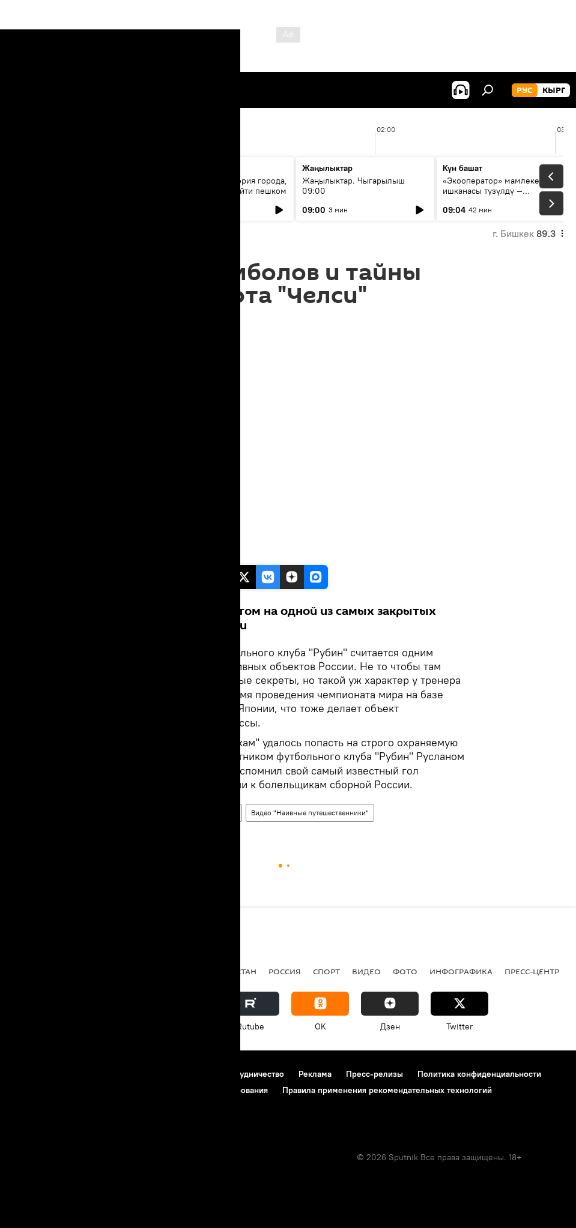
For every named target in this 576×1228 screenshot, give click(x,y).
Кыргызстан (39, 971)
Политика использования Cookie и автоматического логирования (140, 1090)
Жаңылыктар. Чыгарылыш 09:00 (353, 185)
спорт (326, 971)
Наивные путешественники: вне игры (175, 812)
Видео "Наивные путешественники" (310, 812)
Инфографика (461, 971)
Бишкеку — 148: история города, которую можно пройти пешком (224, 185)
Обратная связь (43, 1106)
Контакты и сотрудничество (230, 1073)
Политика (101, 971)
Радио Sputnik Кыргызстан (196, 971)
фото (405, 971)
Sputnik (128, 552)
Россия (284, 971)
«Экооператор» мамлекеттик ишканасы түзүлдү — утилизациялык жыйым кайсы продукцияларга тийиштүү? (501, 196)
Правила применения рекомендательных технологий (387, 1090)
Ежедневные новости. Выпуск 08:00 (79, 185)
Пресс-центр (532, 971)
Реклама (315, 1073)
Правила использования (114, 1073)
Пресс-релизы (374, 1073)
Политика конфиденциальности (479, 1073)
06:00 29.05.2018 (142, 322)
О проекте (33, 1073)
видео (366, 971)
